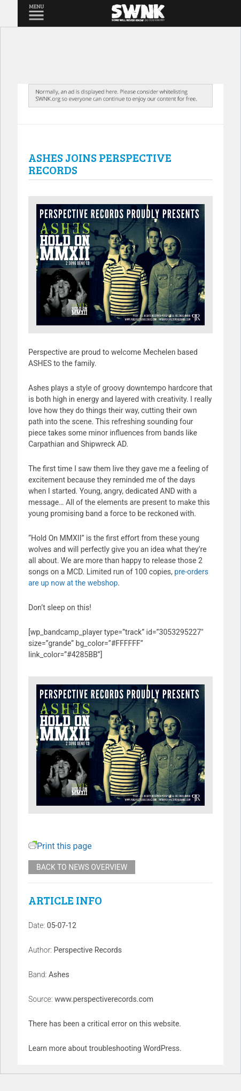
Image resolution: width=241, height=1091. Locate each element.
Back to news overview (81, 867)
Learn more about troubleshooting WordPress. (105, 1048)
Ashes (59, 974)
